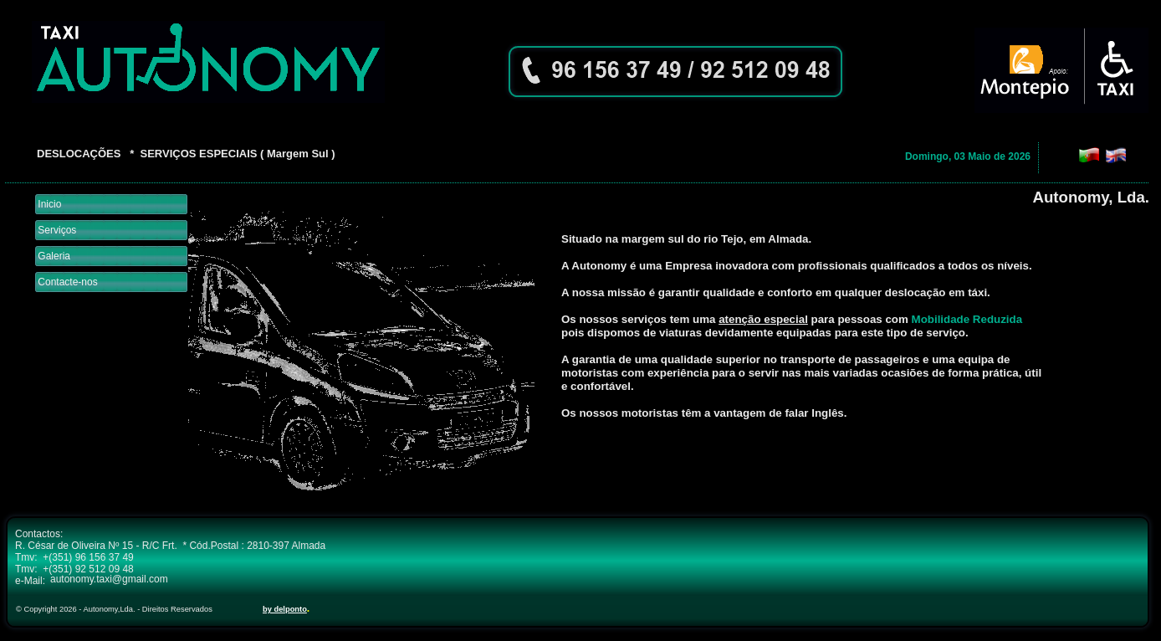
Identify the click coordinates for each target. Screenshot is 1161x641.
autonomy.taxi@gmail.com (109, 579)
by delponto (285, 609)
